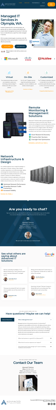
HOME (20, 2)
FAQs (43, 2)
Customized (46, 77)
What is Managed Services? (25, 319)
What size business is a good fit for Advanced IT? (30, 338)
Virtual (9, 77)
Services (27, 2)
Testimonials (36, 2)
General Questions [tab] (7, 319)
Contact (42, 5)
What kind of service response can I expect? (29, 342)
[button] (1, 59)
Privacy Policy (52, 401)
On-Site (28, 77)
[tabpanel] (35, 334)
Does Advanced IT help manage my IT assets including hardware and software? (32, 347)
